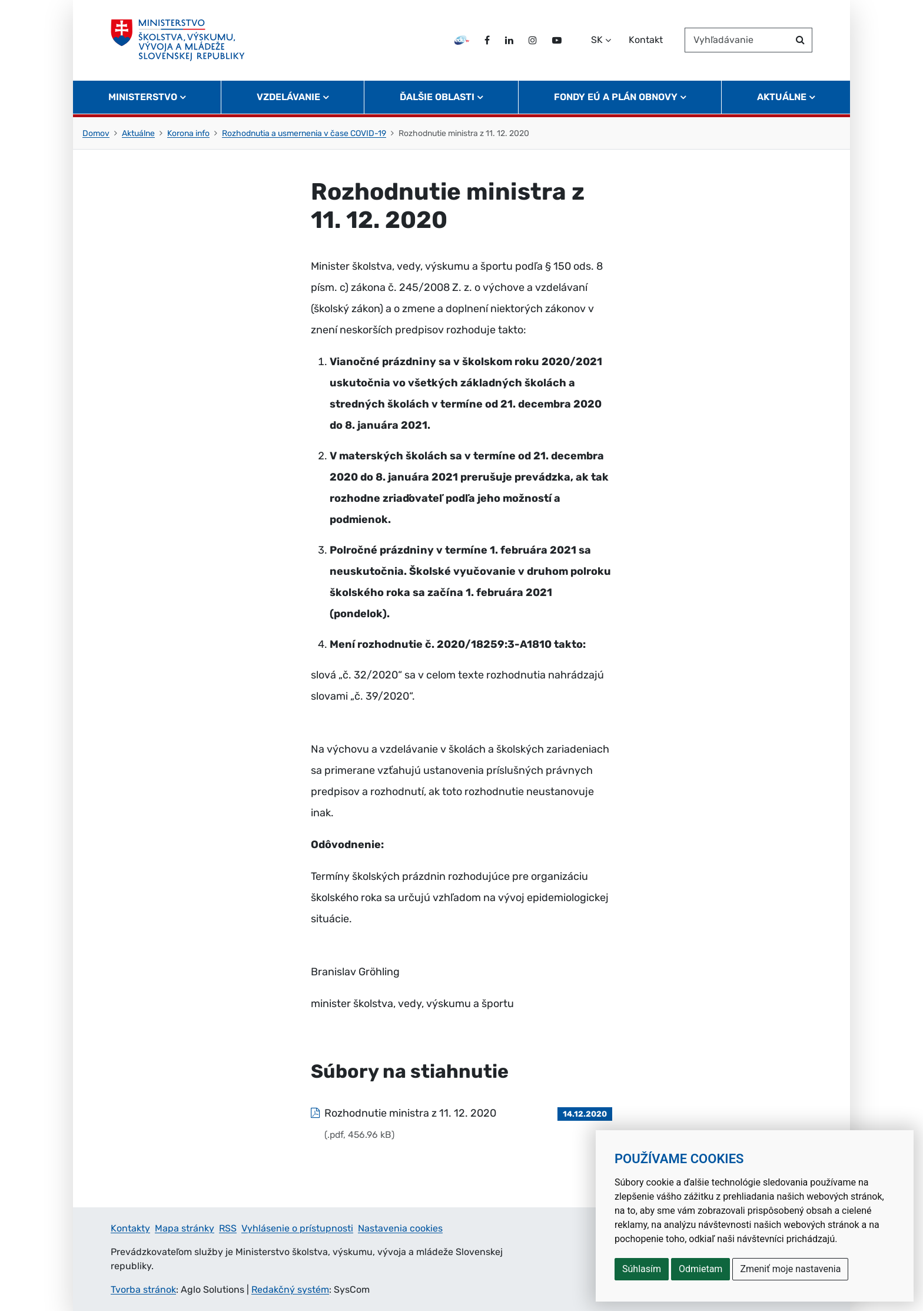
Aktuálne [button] (781, 97)
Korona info (188, 133)
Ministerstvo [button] (142, 97)
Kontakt (646, 40)
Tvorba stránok (143, 1289)
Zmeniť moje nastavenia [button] (790, 1268)
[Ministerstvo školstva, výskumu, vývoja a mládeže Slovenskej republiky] (178, 40)
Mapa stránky (184, 1228)
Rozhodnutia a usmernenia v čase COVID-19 (304, 133)
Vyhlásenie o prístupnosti (297, 1228)
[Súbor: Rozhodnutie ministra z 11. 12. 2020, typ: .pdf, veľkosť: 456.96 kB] (461, 1124)
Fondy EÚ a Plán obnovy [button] (616, 97)
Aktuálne (138, 133)
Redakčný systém (290, 1289)
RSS (228, 1228)
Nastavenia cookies (400, 1228)
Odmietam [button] (700, 1268)
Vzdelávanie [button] (288, 97)
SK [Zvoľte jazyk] (597, 40)
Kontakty (130, 1228)
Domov (95, 133)
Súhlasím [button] (641, 1268)
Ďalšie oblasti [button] (437, 97)
